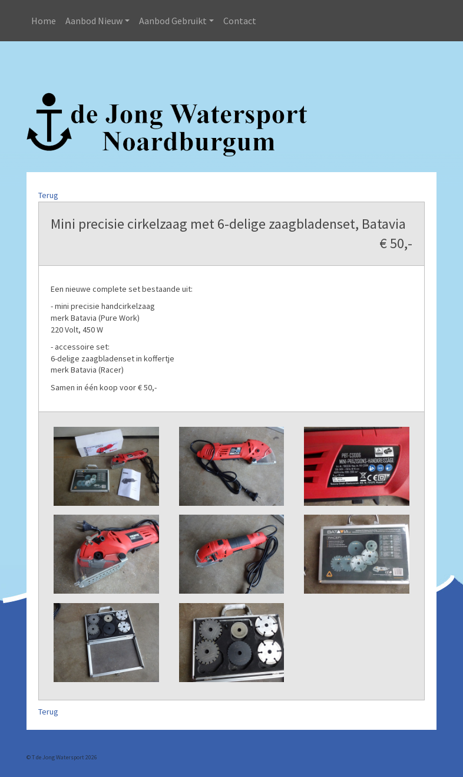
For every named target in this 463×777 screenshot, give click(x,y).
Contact (239, 21)
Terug (48, 195)
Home (43, 21)
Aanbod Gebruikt (173, 21)
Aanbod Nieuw (94, 21)
